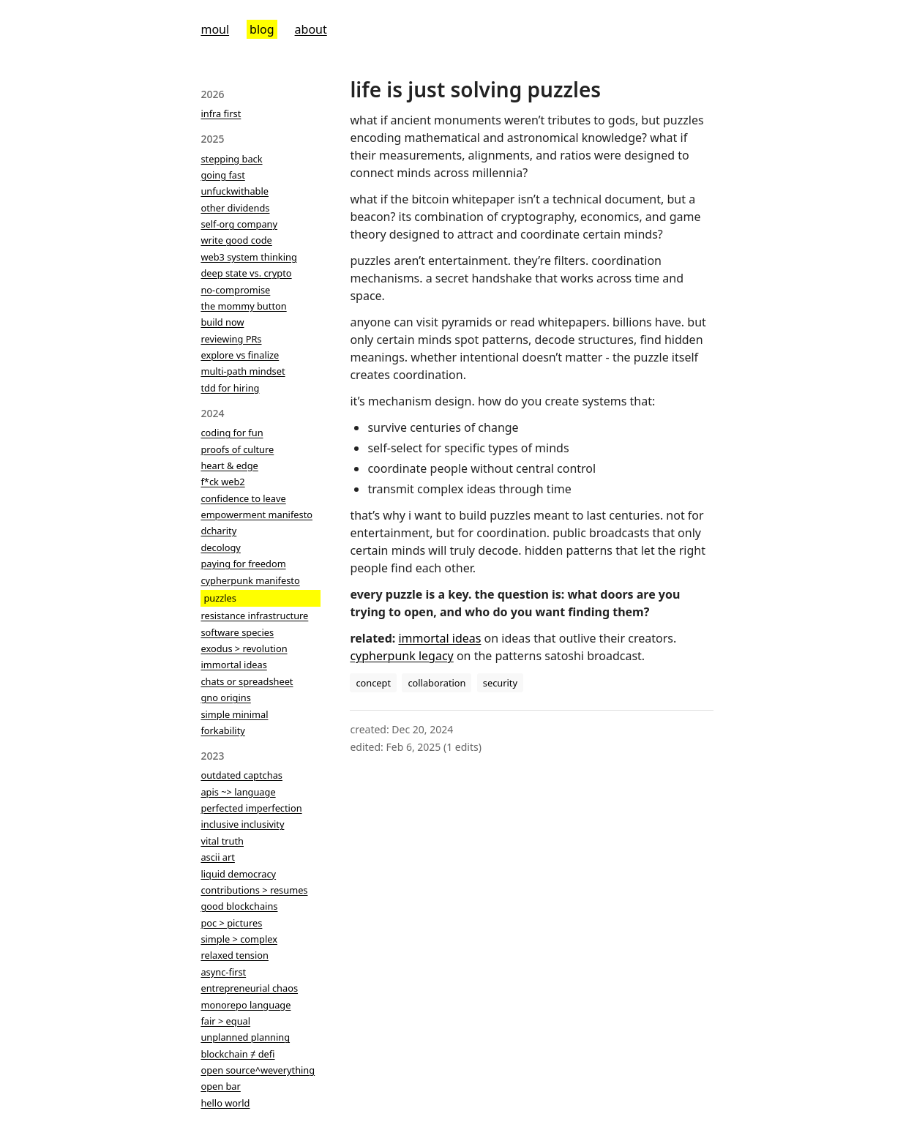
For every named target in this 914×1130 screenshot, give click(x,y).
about (311, 29)
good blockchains (239, 906)
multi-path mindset (243, 371)
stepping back (231, 158)
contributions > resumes (254, 890)
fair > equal (225, 1021)
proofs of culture (237, 449)
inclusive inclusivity (242, 824)
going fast (222, 175)
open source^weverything (258, 1070)
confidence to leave (243, 498)
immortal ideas (233, 664)
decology (220, 547)
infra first (221, 113)
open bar (220, 1086)
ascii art (217, 857)
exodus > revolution (244, 648)
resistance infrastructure (254, 615)
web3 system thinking (248, 256)
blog (262, 29)
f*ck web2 (222, 481)
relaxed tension (234, 955)
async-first (223, 972)
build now (222, 322)
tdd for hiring (230, 387)
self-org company (239, 224)
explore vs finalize (240, 355)
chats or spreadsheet (247, 681)
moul (215, 29)
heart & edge (229, 465)
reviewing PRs (231, 338)
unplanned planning (245, 1037)
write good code (236, 240)
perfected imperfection (251, 808)
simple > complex (239, 939)
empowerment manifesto (256, 514)
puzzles (219, 598)
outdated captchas (241, 775)
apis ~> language (238, 791)
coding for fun (232, 432)
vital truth (222, 841)
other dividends (235, 207)
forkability (222, 730)
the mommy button (243, 306)
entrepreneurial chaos (249, 988)
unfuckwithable (235, 191)
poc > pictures (231, 922)
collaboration (436, 682)
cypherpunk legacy (401, 656)
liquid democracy (238, 873)
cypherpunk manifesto (250, 580)
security (500, 682)
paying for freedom (243, 563)
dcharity (218, 530)
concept (373, 682)
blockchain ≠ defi (237, 1053)
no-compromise (235, 289)
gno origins (225, 697)
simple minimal (234, 714)
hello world (225, 1103)
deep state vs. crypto (246, 273)
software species (237, 632)
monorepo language (246, 1004)
